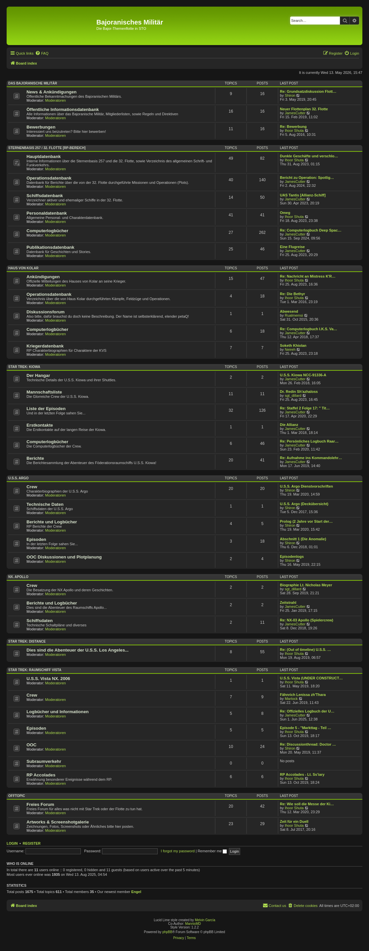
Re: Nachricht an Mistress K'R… (308, 276)
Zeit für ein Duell (294, 821)
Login (12, 843)
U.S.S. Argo (18, 478)
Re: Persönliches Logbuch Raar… (309, 441)
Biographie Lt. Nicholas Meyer (306, 585)
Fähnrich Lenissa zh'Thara (303, 695)
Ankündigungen (43, 276)
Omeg (285, 213)
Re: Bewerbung (293, 127)
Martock (291, 699)
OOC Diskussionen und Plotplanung (64, 557)
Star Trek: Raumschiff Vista (34, 670)
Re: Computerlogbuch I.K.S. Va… (308, 329)
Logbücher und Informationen (57, 711)
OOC (31, 744)
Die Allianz (289, 425)
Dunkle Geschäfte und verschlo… (309, 156)
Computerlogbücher (47, 230)
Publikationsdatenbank (50, 247)
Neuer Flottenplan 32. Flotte (304, 109)
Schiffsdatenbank (44, 195)
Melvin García (205, 920)
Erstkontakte (39, 425)
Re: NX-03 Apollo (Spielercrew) (306, 620)
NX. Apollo (18, 577)
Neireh (290, 349)
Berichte (35, 458)
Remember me (212, 851)
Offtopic (16, 796)
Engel (136, 892)
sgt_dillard (293, 395)
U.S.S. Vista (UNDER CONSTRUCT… (311, 678)
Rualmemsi (294, 315)
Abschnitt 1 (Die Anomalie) (303, 539)
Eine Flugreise (292, 247)
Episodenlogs (292, 556)
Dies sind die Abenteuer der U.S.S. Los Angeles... (77, 650)
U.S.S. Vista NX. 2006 (48, 678)
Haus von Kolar (23, 268)
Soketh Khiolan (293, 345)
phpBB (167, 932)
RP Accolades (40, 774)
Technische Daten (45, 504)
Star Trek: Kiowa (24, 367)
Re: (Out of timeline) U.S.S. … (305, 650)
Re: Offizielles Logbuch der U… (307, 711)
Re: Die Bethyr (292, 294)
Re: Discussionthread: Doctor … (308, 744)
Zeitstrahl (288, 603)
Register (32, 843)
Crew (31, 486)
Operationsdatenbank (49, 178)
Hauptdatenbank (43, 156)
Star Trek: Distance (27, 641)
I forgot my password (178, 851)
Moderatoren (55, 100)
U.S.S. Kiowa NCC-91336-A (303, 375)
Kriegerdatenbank (45, 345)
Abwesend (289, 311)
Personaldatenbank (46, 213)
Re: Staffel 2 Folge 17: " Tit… (305, 408)
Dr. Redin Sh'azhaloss (299, 392)
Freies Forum (40, 804)
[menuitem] (41, 53)
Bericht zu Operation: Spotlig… (307, 178)
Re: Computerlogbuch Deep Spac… (311, 230)
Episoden (36, 539)
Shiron (290, 95)
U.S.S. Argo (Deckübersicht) (304, 504)
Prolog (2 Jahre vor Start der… (306, 521)
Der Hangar (38, 375)
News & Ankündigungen (51, 91)
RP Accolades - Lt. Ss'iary (302, 774)
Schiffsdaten (39, 620)
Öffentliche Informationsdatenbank (62, 109)
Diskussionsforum (45, 311)
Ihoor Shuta (294, 130)
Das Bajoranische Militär (32, 83)
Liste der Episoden (46, 408)
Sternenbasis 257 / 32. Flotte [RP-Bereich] (46, 148)
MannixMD (193, 923)
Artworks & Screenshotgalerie (57, 821)
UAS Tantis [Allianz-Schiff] (303, 195)
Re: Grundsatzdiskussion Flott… (308, 91)
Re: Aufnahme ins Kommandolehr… (311, 458)
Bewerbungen (40, 127)
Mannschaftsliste (44, 392)
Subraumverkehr (43, 761)
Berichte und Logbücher (51, 521)
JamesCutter (295, 113)
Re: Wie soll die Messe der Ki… (307, 804)
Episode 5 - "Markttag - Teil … (305, 728)
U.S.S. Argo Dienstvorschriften (306, 486)
